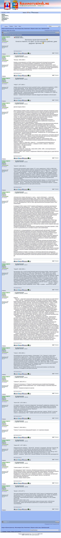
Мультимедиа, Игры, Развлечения (22, 28)
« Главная (4, 531)
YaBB (23, 534)
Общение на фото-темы (36, 28)
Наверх (4, 54)
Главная (6, 26)
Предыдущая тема (48, 30)
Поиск (16, 26)
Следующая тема (55, 30)
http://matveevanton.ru (18, 51)
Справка (11, 26)
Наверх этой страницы (16, 531)
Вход (3, 20)
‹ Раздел (9, 531)
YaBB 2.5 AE (39, 533)
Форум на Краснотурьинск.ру (8, 28)
